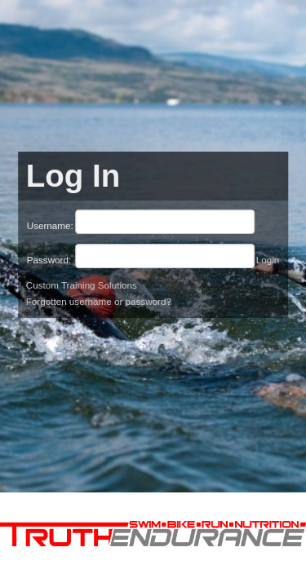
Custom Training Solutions (81, 285)
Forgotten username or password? (98, 301)
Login (268, 259)
